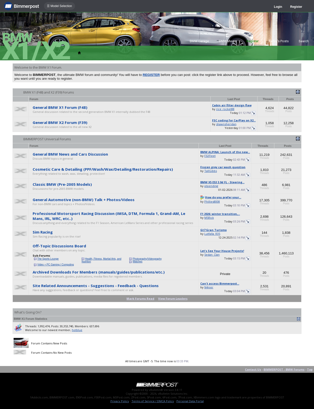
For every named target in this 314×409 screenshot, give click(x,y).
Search (304, 41)
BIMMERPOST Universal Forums (47, 139)
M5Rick (209, 217)
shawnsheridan (226, 124)
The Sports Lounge (48, 258)
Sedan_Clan (212, 254)
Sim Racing (43, 232)
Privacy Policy (119, 401)
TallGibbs (210, 171)
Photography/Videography (147, 258)
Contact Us (253, 369)
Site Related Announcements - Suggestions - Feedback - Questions (96, 285)
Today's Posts (279, 41)
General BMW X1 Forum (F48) (60, 107)
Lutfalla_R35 (212, 234)
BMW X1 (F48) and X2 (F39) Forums (48, 92)
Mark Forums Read (140, 298)
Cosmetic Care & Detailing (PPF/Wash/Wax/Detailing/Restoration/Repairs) (103, 169)
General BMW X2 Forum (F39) (60, 122)
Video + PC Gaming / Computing (55, 264)
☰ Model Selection (59, 6)
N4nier (208, 287)
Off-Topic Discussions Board (59, 245)
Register (296, 7)
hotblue (77, 330)
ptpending (211, 186)
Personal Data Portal (190, 401)
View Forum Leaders (172, 298)
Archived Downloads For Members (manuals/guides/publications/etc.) (99, 272)
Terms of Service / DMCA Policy (153, 401)
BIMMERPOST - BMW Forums (284, 369)
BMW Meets (227, 41)
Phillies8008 (212, 201)
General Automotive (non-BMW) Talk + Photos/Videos (84, 199)
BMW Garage (199, 41)
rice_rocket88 (225, 109)
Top (309, 369)
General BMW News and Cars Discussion (70, 154)
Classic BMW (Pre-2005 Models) (62, 184)
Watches (138, 261)
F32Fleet (210, 156)
